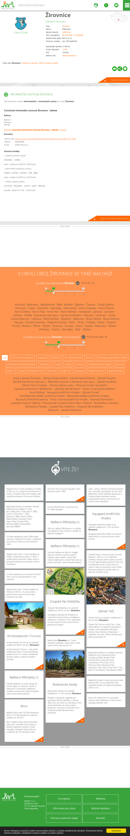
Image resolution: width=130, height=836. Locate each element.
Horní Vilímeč (68, 311)
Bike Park (52, 370)
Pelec (72, 322)
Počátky (90, 322)
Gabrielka (56, 308)
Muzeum (80, 370)
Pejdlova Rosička (57, 322)
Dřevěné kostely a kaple (100, 364)
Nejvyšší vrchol (36, 370)
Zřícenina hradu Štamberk (91, 385)
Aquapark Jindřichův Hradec (63, 392)
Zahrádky (67, 329)
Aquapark (42, 357)
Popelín (111, 322)
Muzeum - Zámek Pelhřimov (65, 410)
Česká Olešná (105, 304)
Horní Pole (38, 311)
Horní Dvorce (106, 308)
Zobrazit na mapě (35, 129)
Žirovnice (58, 15)
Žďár (78, 329)
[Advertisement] (65, 247)
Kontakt (100, 818)
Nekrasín (78, 319)
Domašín (42, 308)
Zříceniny (79, 364)
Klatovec (88, 315)
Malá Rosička (51, 319)
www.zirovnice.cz (70, 55)
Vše (4, 357)
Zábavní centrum (96, 370)
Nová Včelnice (111, 319)
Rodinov (26, 326)
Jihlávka (17, 315)
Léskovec (101, 315)
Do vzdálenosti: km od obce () (51, 336)
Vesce (79, 326)
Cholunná (25, 63)
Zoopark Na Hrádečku (62, 406)
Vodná (55, 329)
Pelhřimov (66, 32)
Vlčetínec (44, 329)
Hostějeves (85, 311)
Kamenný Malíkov (71, 315)
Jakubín (97, 311)
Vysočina (66, 26)
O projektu (64, 798)
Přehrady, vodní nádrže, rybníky (112, 357)
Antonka (20, 304)
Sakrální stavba (116, 370)
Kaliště (28, 315)
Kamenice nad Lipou (46, 315)
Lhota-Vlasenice (20, 319)
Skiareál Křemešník (101, 399)
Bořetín (68, 304)
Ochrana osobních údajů (64, 818)
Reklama (100, 798)
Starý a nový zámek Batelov (99, 389)
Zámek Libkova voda (61, 385)
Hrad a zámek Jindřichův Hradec (69, 399)
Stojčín (46, 326)
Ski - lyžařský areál (72, 357)
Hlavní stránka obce (120, 80)
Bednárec (32, 304)
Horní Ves (52, 311)
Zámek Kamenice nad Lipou (29, 381)
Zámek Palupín (106, 378)
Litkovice (34, 63)
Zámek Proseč (90, 392)
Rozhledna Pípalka (36, 406)
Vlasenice (100, 326)
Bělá (59, 304)
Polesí (101, 322)
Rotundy (119, 364)
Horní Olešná (22, 311)
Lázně (22, 370)
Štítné (41, 63)
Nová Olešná (93, 319)
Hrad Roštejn (37, 392)
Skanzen (90, 357)
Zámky (68, 364)
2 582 (65, 49)
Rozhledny (45, 364)
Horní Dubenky (87, 308)
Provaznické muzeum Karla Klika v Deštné (67, 403)
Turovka (69, 326)
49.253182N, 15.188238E (72, 35)
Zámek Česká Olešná (55, 378)
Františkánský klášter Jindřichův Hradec (42, 396)
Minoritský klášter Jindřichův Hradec (88, 396)
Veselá (89, 326)
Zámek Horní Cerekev (34, 385)
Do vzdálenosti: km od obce (55, 283)
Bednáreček (47, 304)
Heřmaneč (70, 308)
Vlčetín (55, 63)
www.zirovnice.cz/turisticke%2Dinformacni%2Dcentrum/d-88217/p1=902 (45, 139)
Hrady (57, 364)
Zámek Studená (106, 381)
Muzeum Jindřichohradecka (32, 399)
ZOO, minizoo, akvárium (22, 357)
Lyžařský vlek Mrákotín (67, 389)
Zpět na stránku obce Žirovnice (115, 218)
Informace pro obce (64, 808)
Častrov (91, 304)
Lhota (111, 315)
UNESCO (55, 357)
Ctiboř (31, 308)
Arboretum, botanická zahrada (21, 364)
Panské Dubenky (35, 322)
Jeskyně (10, 370)
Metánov (66, 319)
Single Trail (66, 370)
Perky (80, 322)
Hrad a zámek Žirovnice (27, 378)
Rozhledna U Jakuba (106, 403)
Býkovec (79, 304)
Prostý (16, 326)
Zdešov (87, 329)
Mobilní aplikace (100, 808)
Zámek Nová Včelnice (82, 378)
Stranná (48, 63)
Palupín (18, 322)
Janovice (109, 311)
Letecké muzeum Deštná (25, 403)
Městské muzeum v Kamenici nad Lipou (71, 381)
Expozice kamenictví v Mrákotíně (33, 389)
